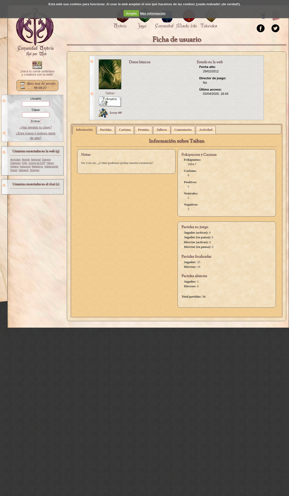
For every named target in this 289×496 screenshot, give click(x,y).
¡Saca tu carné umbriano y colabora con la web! (37, 73)
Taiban (110, 93)
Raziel (13, 170)
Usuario (35, 98)
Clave (36, 110)
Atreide (26, 159)
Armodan (15, 159)
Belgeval (36, 159)
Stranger (34, 170)
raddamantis (51, 166)
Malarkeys (37, 166)
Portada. (35, 32)
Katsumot (25, 166)
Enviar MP (110, 113)
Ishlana (14, 166)
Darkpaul (15, 163)
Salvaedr (23, 170)
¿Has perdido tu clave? (35, 127)
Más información (152, 13)
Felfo (24, 163)
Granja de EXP (37, 163)
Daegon (46, 159)
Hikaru (50, 163)
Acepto (131, 13)
